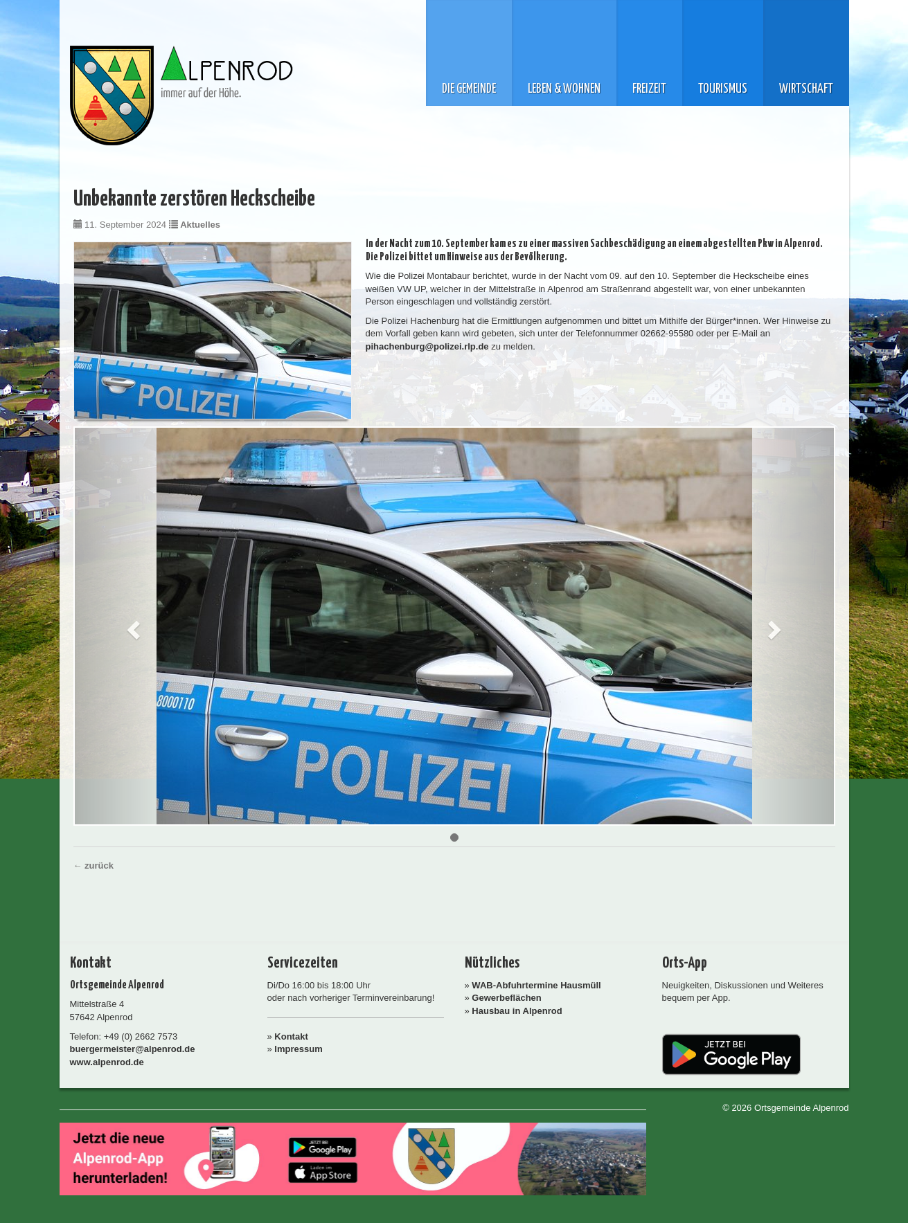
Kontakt (291, 1036)
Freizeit (649, 89)
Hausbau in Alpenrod (517, 1011)
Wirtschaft (806, 89)
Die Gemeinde (469, 89)
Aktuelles (200, 224)
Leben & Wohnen (564, 89)
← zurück (93, 865)
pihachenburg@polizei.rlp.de (427, 346)
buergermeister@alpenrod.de (132, 1049)
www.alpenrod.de (107, 1062)
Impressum (298, 1049)
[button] (131, 626)
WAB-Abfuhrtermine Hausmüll (536, 985)
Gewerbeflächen (506, 998)
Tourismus (722, 89)
